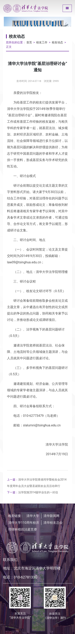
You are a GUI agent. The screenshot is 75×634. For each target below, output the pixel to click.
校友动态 (57, 42)
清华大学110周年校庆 (23, 523)
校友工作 (41, 42)
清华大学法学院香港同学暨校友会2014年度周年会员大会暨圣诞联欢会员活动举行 (36, 483)
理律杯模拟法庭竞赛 (22, 529)
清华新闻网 (51, 516)
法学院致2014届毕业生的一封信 (32, 492)
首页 (29, 42)
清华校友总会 (53, 523)
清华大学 (32, 516)
